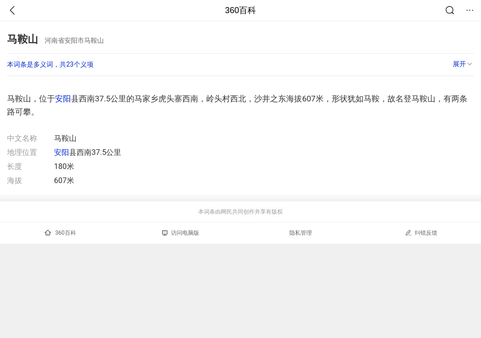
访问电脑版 (180, 233)
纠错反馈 (421, 232)
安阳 (63, 98)
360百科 (240, 10)
